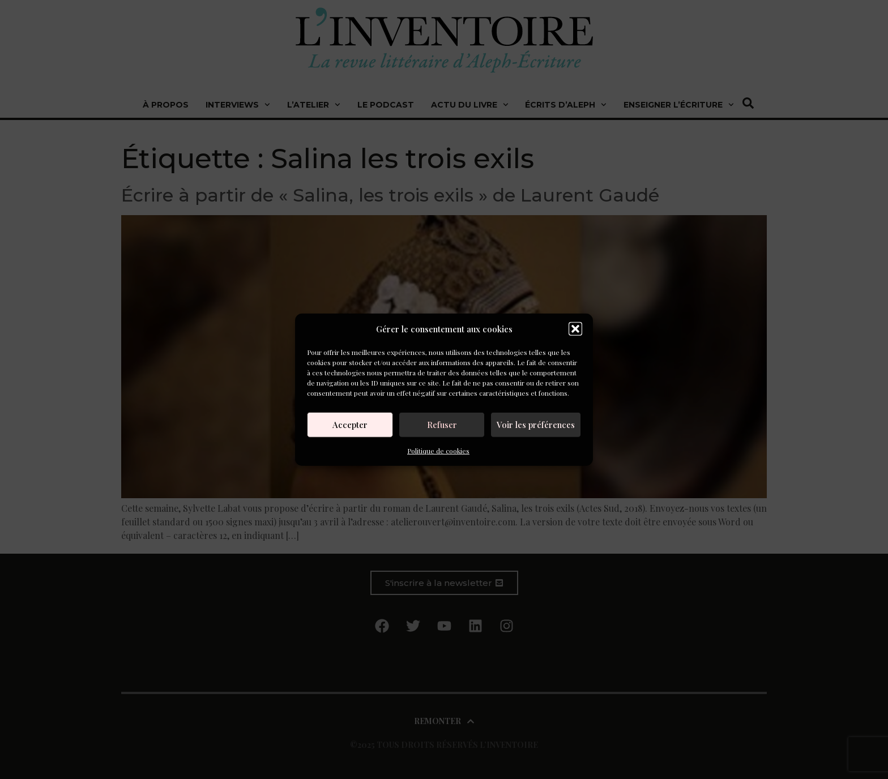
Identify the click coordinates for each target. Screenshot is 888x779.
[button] (575, 329)
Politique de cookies (438, 450)
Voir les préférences (536, 424)
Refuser (442, 424)
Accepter (350, 424)
